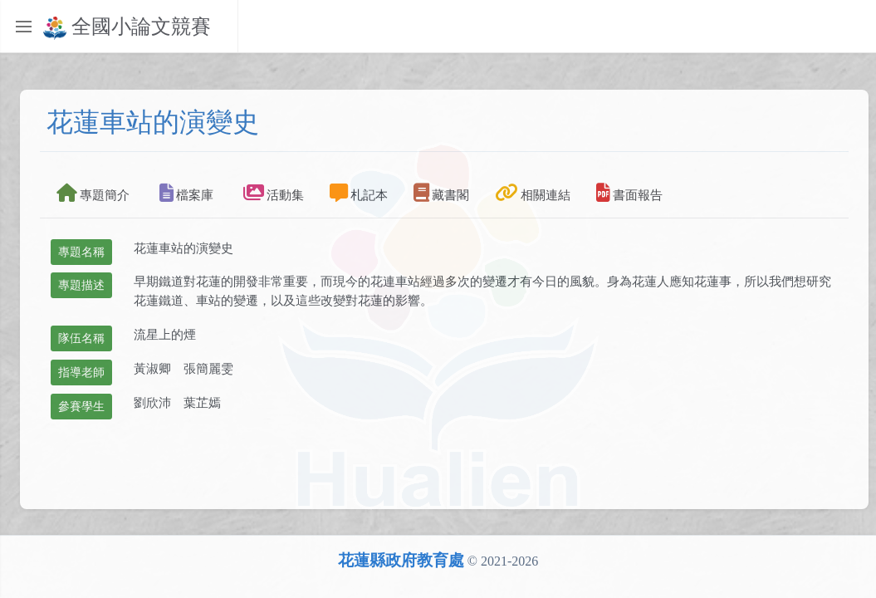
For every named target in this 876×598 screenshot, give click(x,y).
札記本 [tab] (359, 193)
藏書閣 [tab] (441, 193)
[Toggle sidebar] (23, 27)
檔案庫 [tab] (186, 193)
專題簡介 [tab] (93, 193)
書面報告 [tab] (629, 193)
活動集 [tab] (273, 193)
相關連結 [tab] (532, 193)
